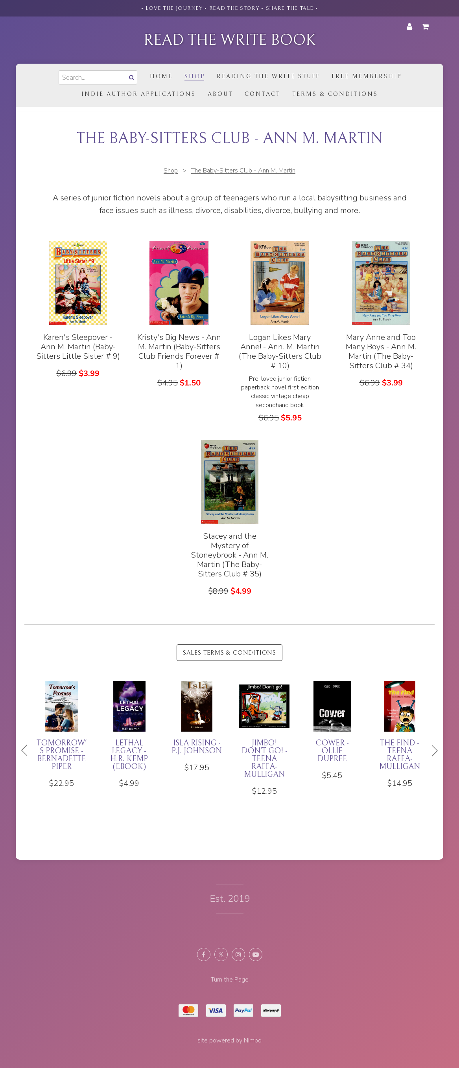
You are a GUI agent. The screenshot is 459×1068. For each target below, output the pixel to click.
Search (131, 77)
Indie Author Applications (138, 94)
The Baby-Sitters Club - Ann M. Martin (243, 170)
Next (431, 750)
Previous (27, 750)
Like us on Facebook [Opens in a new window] (203, 954)
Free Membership (367, 76)
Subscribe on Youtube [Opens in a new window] (255, 954)
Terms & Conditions (335, 94)
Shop (194, 76)
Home (161, 76)
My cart (426, 27)
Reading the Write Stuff (268, 76)
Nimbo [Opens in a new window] (253, 1040)
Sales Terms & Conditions (229, 652)
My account (409, 27)
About (220, 94)
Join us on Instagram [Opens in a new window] (238, 954)
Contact (262, 94)
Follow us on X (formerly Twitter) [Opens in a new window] (221, 954)
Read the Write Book (230, 40)
